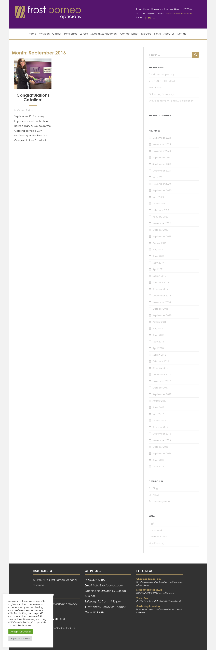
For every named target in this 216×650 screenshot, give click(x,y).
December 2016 (162, 433)
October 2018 (160, 308)
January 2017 (160, 427)
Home (32, 33)
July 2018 (158, 328)
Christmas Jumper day (161, 74)
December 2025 (162, 137)
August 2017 (160, 400)
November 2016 (162, 440)
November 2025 (162, 144)
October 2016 (160, 446)
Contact (182, 33)
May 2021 (158, 177)
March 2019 (159, 275)
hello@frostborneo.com (179, 13)
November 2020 (162, 183)
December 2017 (162, 374)
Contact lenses (129, 33)
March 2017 (159, 420)
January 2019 (160, 289)
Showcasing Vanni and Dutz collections (171, 100)
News (157, 33)
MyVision (44, 33)
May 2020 (158, 196)
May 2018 (158, 341)
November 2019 (162, 223)
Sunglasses (70, 33)
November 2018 (162, 302)
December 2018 (162, 295)
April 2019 (158, 269)
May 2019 (158, 262)
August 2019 (160, 242)
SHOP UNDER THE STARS (162, 80)
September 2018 (162, 315)
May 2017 (158, 413)
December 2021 (162, 170)
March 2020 (159, 203)
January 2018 (160, 367)
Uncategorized (161, 501)
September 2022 (162, 164)
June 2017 (158, 407)
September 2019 (162, 236)
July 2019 (158, 249)
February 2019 (161, 282)
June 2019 (158, 256)
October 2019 (160, 229)
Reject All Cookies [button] (20, 638)
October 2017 (160, 387)
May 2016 (158, 466)
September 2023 (162, 157)
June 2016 (158, 459)
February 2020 (161, 210)
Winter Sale (155, 87)
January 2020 (160, 216)
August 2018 (160, 321)
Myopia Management (103, 33)
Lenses (84, 33)
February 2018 (161, 361)
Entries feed (155, 529)
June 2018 (158, 335)
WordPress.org (156, 543)
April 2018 (158, 348)
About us (169, 33)
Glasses (56, 33)
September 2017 (162, 394)
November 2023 (162, 150)
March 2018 (159, 354)
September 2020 (162, 190)
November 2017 (162, 381)
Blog (155, 488)
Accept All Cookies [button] (20, 631)
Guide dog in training (161, 94)
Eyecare (146, 33)
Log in (152, 523)
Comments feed (158, 536)
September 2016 (162, 453)
